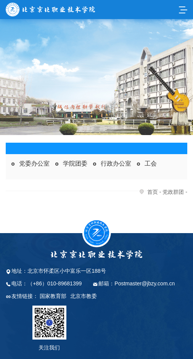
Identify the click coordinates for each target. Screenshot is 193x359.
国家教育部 (53, 296)
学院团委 (75, 163)
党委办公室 (34, 163)
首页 (152, 192)
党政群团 (173, 192)
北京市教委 (83, 296)
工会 (151, 163)
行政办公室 (116, 163)
